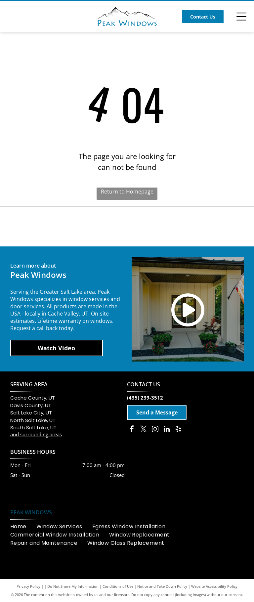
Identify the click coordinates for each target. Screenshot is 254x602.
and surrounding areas (36, 434)
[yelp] (178, 430)
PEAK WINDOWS (31, 512)
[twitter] (143, 430)
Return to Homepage (127, 191)
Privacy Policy (28, 586)
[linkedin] (167, 430)
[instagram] (155, 430)
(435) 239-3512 (145, 397)
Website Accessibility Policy (214, 586)
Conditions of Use (118, 586)
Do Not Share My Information (73, 586)
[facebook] (132, 430)
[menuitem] (23, 526)
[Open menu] (241, 17)
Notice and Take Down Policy (162, 586)
